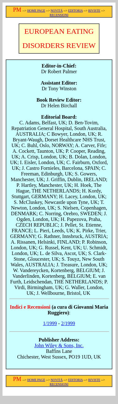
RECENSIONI (59, 15)
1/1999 (50, 323)
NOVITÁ (57, 10)
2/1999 (68, 323)
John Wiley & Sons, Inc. (58, 345)
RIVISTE (94, 10)
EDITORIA (75, 10)
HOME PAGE (36, 10)
